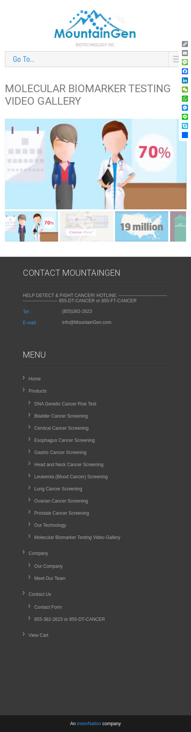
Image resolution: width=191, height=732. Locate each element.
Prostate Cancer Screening (61, 513)
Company (38, 553)
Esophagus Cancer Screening (64, 440)
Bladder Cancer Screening (61, 416)
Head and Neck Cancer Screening (68, 464)
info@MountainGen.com (87, 322)
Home (34, 379)
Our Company (48, 566)
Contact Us (39, 594)
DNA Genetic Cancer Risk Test (65, 404)
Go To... (24, 59)
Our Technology (50, 525)
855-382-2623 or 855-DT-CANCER (69, 619)
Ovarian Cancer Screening (61, 501)
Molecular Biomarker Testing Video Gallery (77, 537)
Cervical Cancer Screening (61, 428)
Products (37, 391)
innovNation (90, 723)
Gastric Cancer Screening (60, 452)
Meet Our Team (49, 578)
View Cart (38, 635)
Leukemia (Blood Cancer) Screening (70, 476)
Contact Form (48, 607)
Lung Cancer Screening (58, 489)
